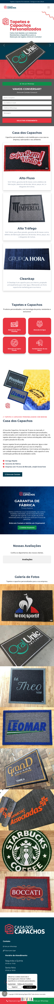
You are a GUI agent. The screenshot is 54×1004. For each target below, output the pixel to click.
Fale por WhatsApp (27, 84)
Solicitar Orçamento (27, 528)
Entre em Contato (12, 474)
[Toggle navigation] (48, 7)
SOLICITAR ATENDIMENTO (27, 121)
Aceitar (29, 987)
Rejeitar (15, 987)
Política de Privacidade (25, 984)
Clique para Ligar (9, 941)
